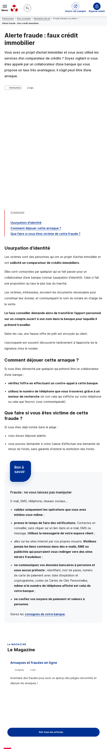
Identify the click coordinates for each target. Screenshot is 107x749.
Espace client (97, 11)
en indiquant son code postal (48, 740)
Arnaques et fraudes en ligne (33, 559)
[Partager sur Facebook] (76, 694)
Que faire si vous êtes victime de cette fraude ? (45, 130)
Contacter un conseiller (53, 666)
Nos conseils (24, 18)
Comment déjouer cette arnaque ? (36, 124)
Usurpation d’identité (26, 118)
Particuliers (8, 18)
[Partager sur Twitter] (67, 694)
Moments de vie (42, 18)
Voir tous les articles (51, 628)
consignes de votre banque (45, 510)
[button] (75, 8)
